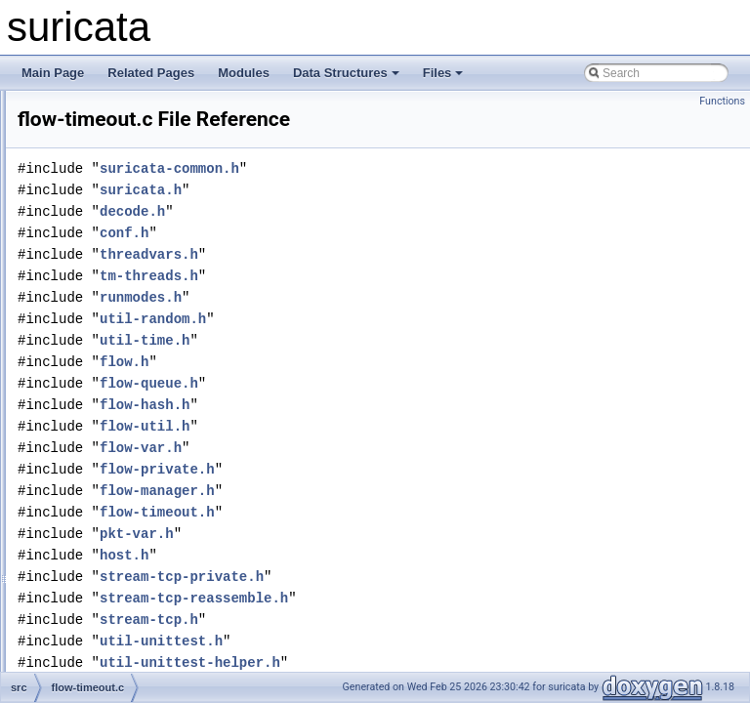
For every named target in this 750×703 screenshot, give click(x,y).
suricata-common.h (413, 195)
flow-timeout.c (116, 390)
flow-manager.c (119, 197)
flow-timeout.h (116, 412)
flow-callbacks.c (121, 111)
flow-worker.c (114, 519)
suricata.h (385, 217)
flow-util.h (105, 455)
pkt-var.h (381, 561)
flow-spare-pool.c (124, 304)
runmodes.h (385, 324)
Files (443, 72)
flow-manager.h (120, 219)
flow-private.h (114, 240)
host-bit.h (104, 627)
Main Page (52, 72)
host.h (368, 582)
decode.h (376, 238)
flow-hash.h (110, 176)
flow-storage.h (116, 369)
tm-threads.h (393, 303)
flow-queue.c (113, 262)
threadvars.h (393, 281)
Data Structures (346, 72)
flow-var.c (105, 476)
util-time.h (389, 367)
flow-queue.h (113, 283)
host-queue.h (114, 670)
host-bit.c (104, 605)
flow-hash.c (110, 154)
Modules (244, 72)
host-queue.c (113, 648)
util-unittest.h (405, 668)
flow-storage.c (116, 347)
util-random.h (397, 346)
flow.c (94, 562)
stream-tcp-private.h (426, 604)
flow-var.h (105, 498)
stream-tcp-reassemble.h (438, 625)
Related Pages (150, 72)
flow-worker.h (114, 541)
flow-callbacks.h (121, 133)
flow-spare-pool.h (125, 326)
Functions (722, 101)
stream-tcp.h (393, 647)
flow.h (95, 584)
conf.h (368, 260)
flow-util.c (104, 433)
